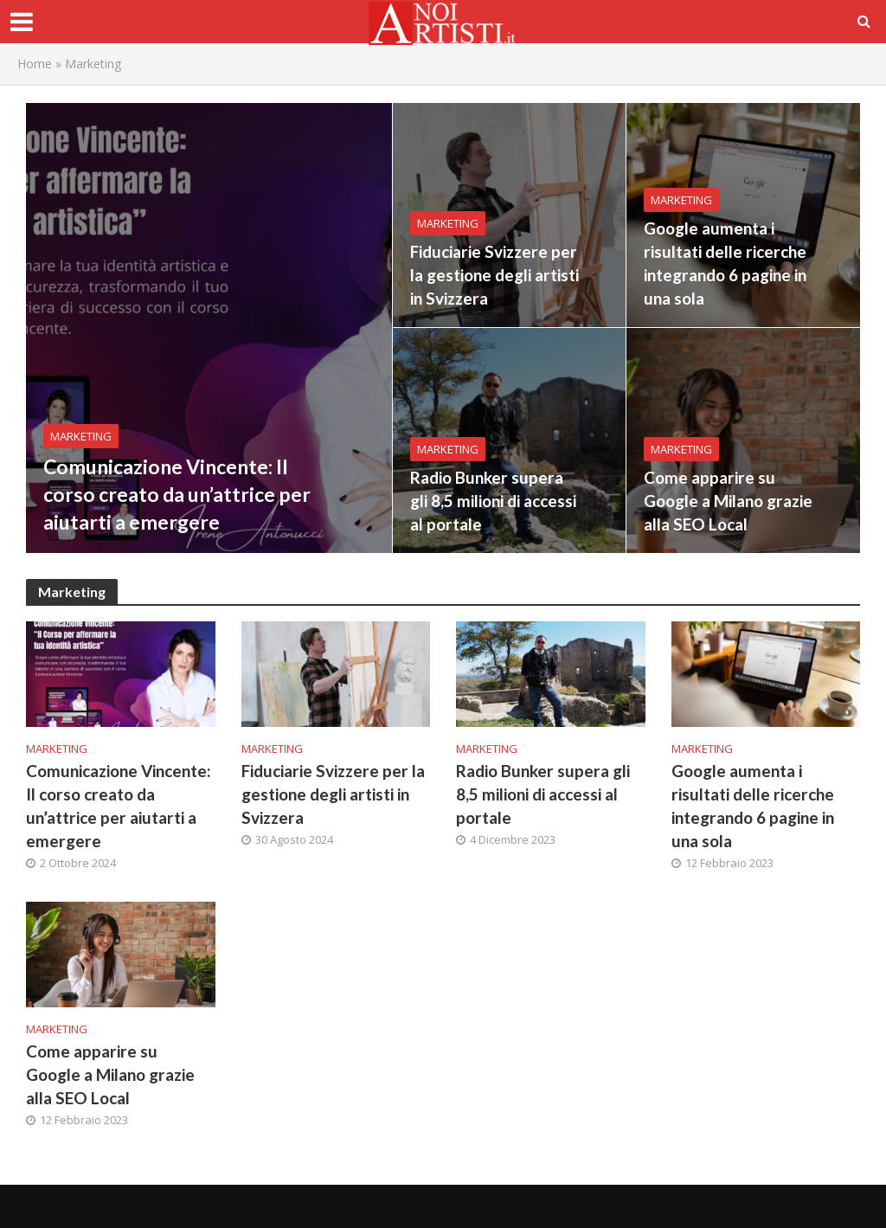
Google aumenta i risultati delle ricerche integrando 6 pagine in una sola (725, 263)
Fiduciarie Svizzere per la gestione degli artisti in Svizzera (494, 274)
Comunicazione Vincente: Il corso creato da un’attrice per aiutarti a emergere (177, 494)
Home (34, 63)
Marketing (81, 436)
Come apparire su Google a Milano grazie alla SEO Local (728, 500)
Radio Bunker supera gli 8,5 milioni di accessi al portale (493, 500)
